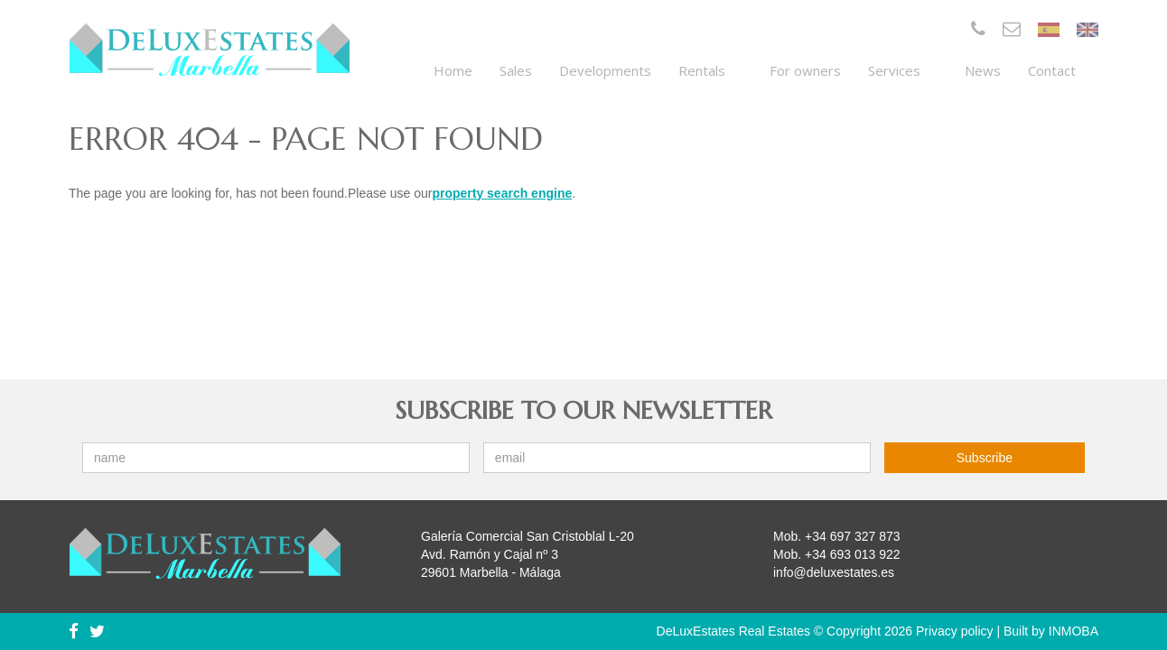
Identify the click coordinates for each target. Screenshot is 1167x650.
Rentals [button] (710, 70)
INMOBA (1073, 631)
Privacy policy (955, 631)
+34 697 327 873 (853, 536)
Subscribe (985, 457)
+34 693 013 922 (853, 554)
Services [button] (903, 70)
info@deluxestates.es (833, 572)
